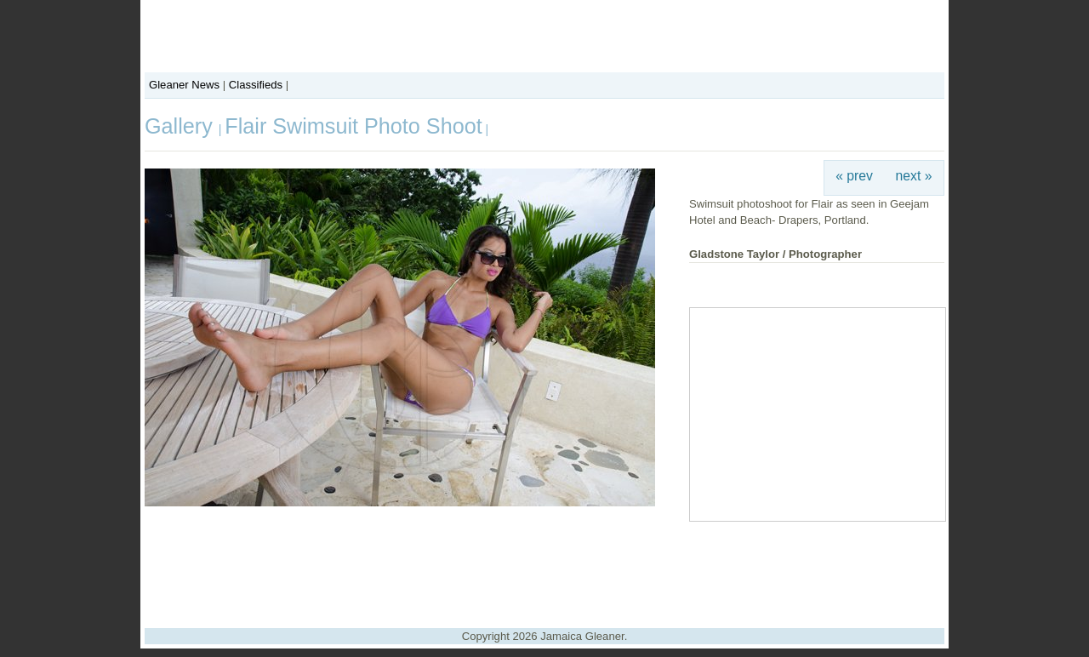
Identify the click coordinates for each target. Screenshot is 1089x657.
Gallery (182, 126)
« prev (854, 176)
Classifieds (255, 84)
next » (914, 176)
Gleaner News (184, 84)
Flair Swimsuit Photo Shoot (353, 126)
